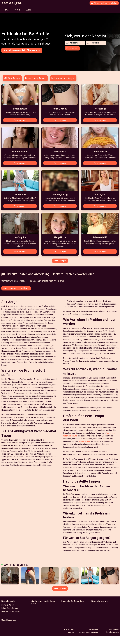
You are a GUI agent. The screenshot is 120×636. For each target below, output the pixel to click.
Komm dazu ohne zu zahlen (16, 288)
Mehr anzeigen (60, 261)
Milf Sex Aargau (12, 78)
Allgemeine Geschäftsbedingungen (88, 630)
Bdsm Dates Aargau (35, 78)
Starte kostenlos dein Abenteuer (21, 50)
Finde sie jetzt (72, 48)
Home (6, 10)
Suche (28, 10)
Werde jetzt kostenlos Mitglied (104, 3)
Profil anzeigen (20, 120)
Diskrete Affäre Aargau (63, 78)
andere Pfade (84, 441)
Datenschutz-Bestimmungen (112, 630)
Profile (17, 10)
